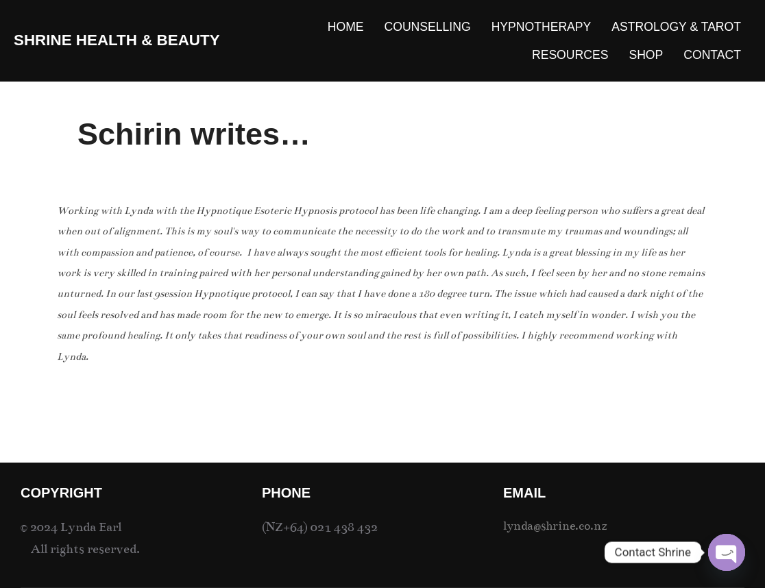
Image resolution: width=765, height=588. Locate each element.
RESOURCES (570, 55)
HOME (346, 27)
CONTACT (712, 55)
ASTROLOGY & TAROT (676, 27)
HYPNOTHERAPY (541, 27)
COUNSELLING (428, 27)
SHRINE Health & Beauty (117, 40)
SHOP (646, 55)
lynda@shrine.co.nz (555, 526)
